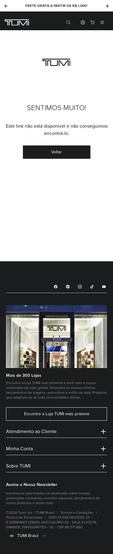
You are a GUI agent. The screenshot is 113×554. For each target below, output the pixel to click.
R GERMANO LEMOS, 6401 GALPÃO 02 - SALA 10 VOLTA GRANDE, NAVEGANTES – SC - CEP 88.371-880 (51, 525)
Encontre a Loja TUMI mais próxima (56, 414)
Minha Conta (56, 448)
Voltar (56, 152)
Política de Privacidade (24, 517)
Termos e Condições (77, 512)
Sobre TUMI (56, 466)
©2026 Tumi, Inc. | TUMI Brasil (30, 512)
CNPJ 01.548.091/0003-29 (69, 517)
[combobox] (56, 536)
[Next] (107, 6)
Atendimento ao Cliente (56, 431)
